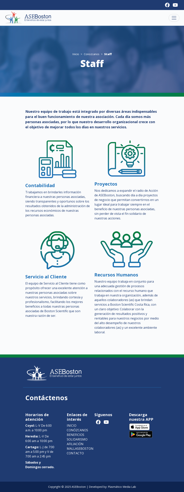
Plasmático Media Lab (122, 487)
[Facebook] (167, 5)
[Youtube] (175, 5)
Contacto (75, 453)
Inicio (75, 54)
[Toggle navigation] (174, 18)
